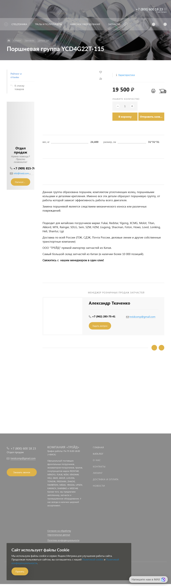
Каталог (98, 453)
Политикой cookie (92, 559)
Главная (98, 447)
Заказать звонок (21, 472)
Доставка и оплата (105, 479)
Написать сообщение (22, 182)
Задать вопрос (99, 325)
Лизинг (98, 472)
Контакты (99, 466)
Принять (19, 571)
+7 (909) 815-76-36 (26, 168)
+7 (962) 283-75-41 (103, 316)
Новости (99, 485)
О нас (97, 460)
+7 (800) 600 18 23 (149, 9)
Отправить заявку (151, 116)
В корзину (125, 116)
